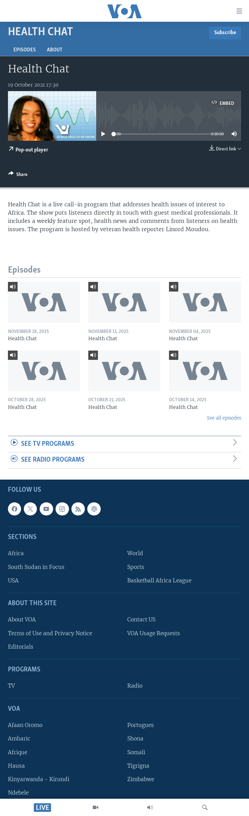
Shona (135, 738)
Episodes (24, 50)
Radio (134, 685)
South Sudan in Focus (36, 567)
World (135, 553)
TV (11, 685)
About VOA (22, 619)
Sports (135, 567)
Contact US (141, 619)
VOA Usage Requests (153, 633)
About (54, 50)
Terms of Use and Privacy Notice (50, 633)
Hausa (16, 766)
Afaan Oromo (25, 725)
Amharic (19, 738)
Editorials (20, 646)
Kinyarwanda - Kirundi (38, 779)
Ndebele (18, 792)
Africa (16, 553)
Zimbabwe (140, 779)
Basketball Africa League (159, 580)
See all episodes (224, 418)
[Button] (18, 175)
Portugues (140, 725)
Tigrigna (138, 766)
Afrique (17, 752)
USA (13, 580)
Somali (136, 752)
